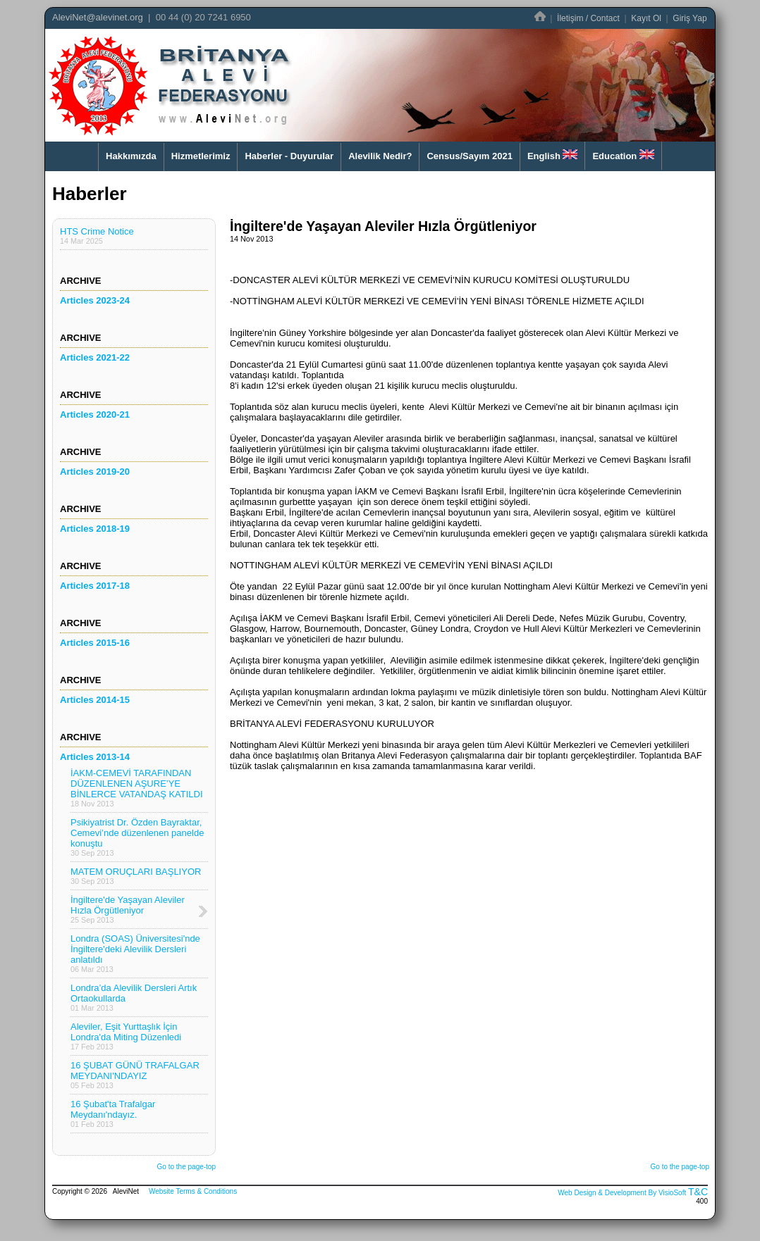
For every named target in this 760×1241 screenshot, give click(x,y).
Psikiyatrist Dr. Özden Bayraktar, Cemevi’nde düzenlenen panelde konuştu (137, 837)
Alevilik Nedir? (380, 156)
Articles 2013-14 (95, 757)
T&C (698, 1191)
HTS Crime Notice (97, 235)
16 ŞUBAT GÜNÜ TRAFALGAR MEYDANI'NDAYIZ (135, 1075)
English (552, 155)
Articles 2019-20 (95, 471)
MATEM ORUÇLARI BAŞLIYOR (136, 875)
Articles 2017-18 (95, 585)
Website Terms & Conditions (193, 1191)
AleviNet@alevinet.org (97, 17)
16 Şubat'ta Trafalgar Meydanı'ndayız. (113, 1113)
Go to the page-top (186, 1167)
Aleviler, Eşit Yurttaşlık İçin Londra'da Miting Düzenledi (126, 1036)
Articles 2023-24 (95, 300)
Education (623, 155)
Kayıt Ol (646, 18)
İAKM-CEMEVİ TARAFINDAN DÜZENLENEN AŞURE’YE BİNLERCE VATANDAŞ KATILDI (137, 788)
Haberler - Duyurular (289, 156)
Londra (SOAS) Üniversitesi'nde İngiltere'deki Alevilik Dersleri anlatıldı (135, 953)
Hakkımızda (131, 156)
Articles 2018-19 (95, 528)
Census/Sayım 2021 (469, 156)
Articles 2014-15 (95, 699)
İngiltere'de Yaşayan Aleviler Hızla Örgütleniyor (128, 909)
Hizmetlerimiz (201, 156)
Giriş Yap (689, 18)
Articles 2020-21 (95, 414)
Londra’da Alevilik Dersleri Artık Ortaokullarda (134, 997)
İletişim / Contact (588, 18)
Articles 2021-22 (95, 357)
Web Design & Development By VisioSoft (622, 1193)
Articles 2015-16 (95, 642)
